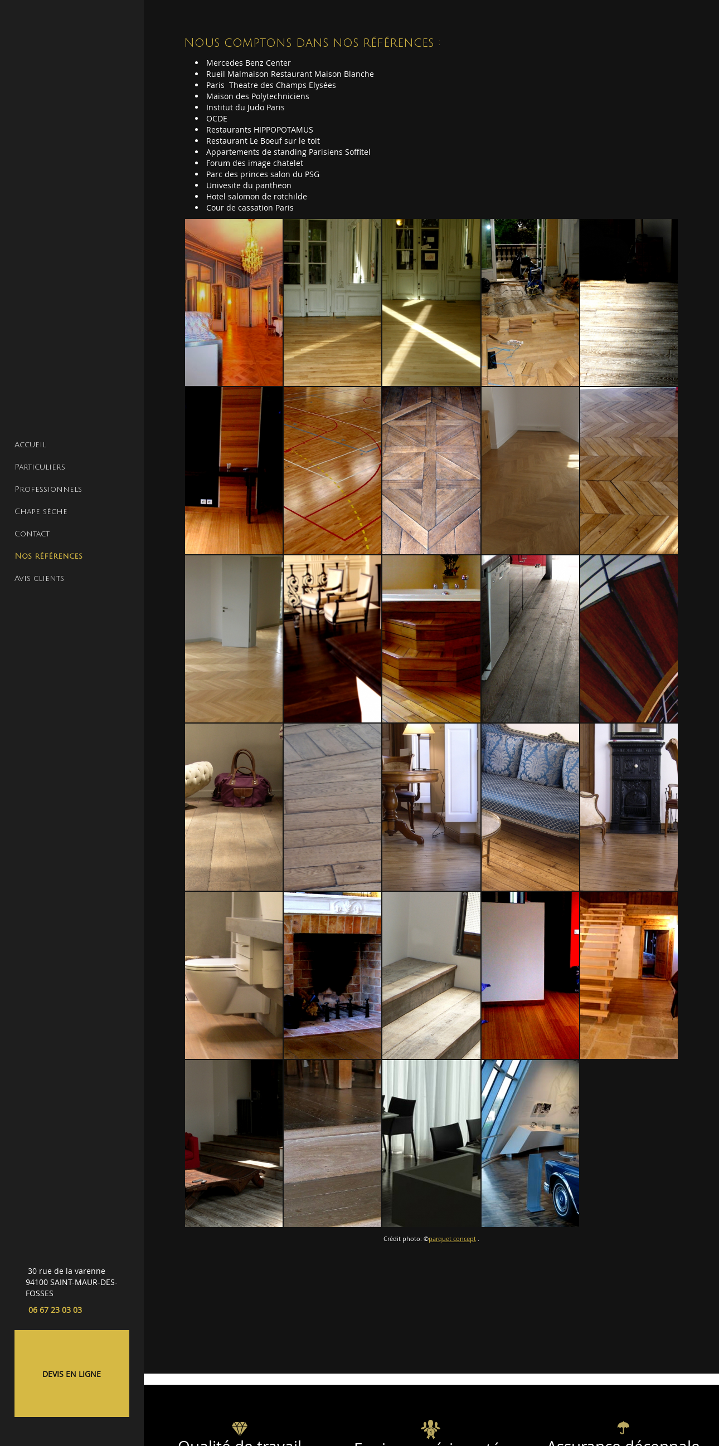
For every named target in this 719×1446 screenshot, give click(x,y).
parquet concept (452, 1238)
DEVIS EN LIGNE (71, 1374)
